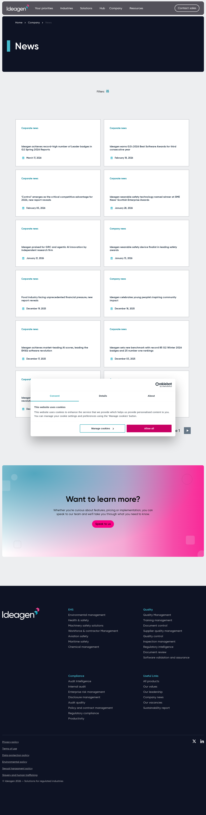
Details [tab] (103, 395)
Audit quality (76, 702)
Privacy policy (10, 742)
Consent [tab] (55, 395)
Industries (68, 8)
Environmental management (86, 615)
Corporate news (29, 128)
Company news (118, 228)
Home (20, 22)
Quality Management (157, 615)
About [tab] (151, 395)
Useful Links (150, 676)
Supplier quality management (162, 631)
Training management (157, 620)
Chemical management (83, 647)
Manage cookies (102, 428)
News (48, 22)
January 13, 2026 (123, 258)
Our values (150, 686)
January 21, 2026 (35, 258)
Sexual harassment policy (17, 768)
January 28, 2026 (124, 208)
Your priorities (45, 8)
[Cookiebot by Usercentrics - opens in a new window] (158, 384)
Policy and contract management (90, 708)
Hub (102, 8)
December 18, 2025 (125, 308)
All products (151, 681)
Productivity (76, 718)
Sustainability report (156, 708)
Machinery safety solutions (85, 625)
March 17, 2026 (34, 157)
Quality (148, 609)
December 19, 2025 (36, 308)
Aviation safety (78, 636)
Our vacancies (152, 702)
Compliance (76, 676)
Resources (136, 8)
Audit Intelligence (79, 681)
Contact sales (187, 8)
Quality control (153, 636)
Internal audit (77, 686)
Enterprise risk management (86, 692)
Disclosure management (84, 697)
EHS (70, 609)
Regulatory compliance (83, 713)
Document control (155, 625)
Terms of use (9, 748)
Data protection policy (15, 755)
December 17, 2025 (36, 358)
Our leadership (153, 692)
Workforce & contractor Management (93, 631)
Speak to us (103, 524)
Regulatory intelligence (158, 647)
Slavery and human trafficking (19, 775)
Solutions (87, 8)
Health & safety (78, 620)
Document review (154, 652)
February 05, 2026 (35, 208)
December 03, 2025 (125, 358)
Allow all (149, 428)
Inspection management (159, 641)
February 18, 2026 (124, 157)
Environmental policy (14, 761)
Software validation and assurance (166, 657)
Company (117, 8)
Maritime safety (78, 641)
